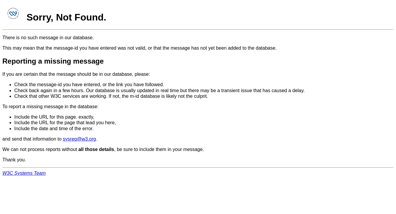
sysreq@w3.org (79, 138)
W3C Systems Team (24, 173)
